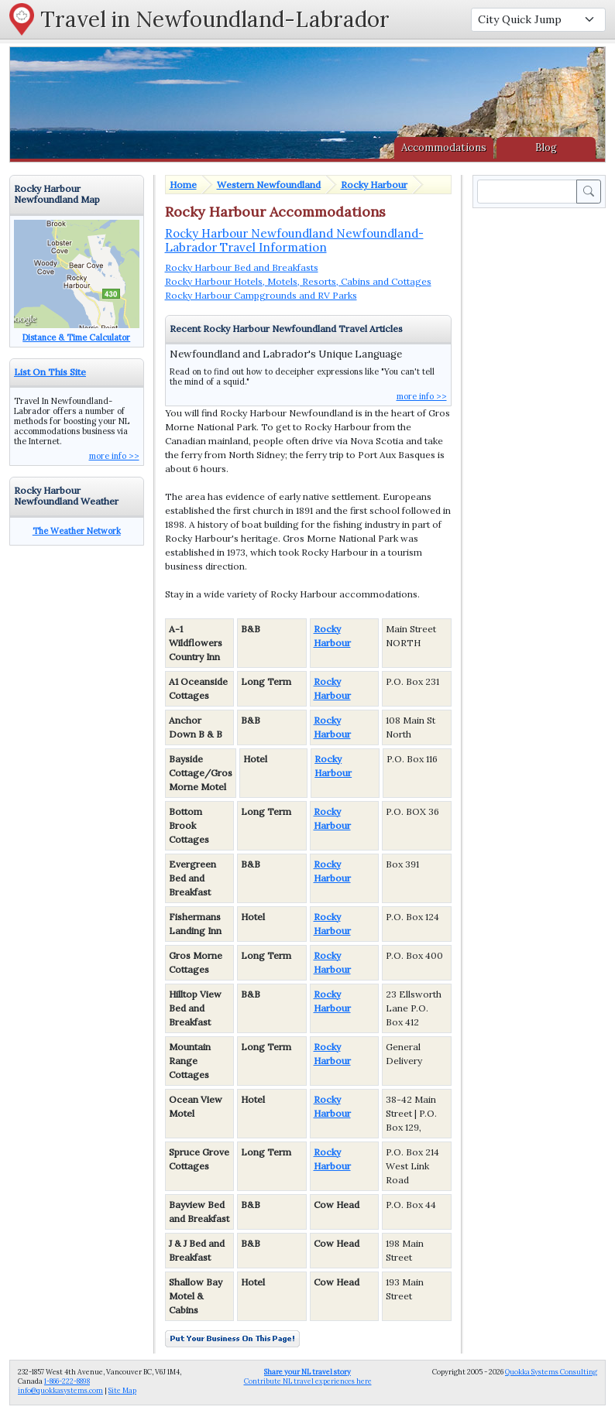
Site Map (122, 1390)
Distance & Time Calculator (76, 337)
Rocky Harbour (374, 184)
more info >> (422, 396)
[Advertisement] (542, 443)
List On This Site (50, 372)
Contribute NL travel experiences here (308, 1376)
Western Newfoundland (269, 184)
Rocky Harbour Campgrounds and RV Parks (261, 295)
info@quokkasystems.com (60, 1390)
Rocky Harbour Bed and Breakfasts (241, 267)
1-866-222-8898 (67, 1381)
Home (183, 184)
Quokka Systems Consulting (551, 1371)
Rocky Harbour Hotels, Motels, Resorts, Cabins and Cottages (298, 281)
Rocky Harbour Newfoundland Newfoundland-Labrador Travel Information (294, 240)
